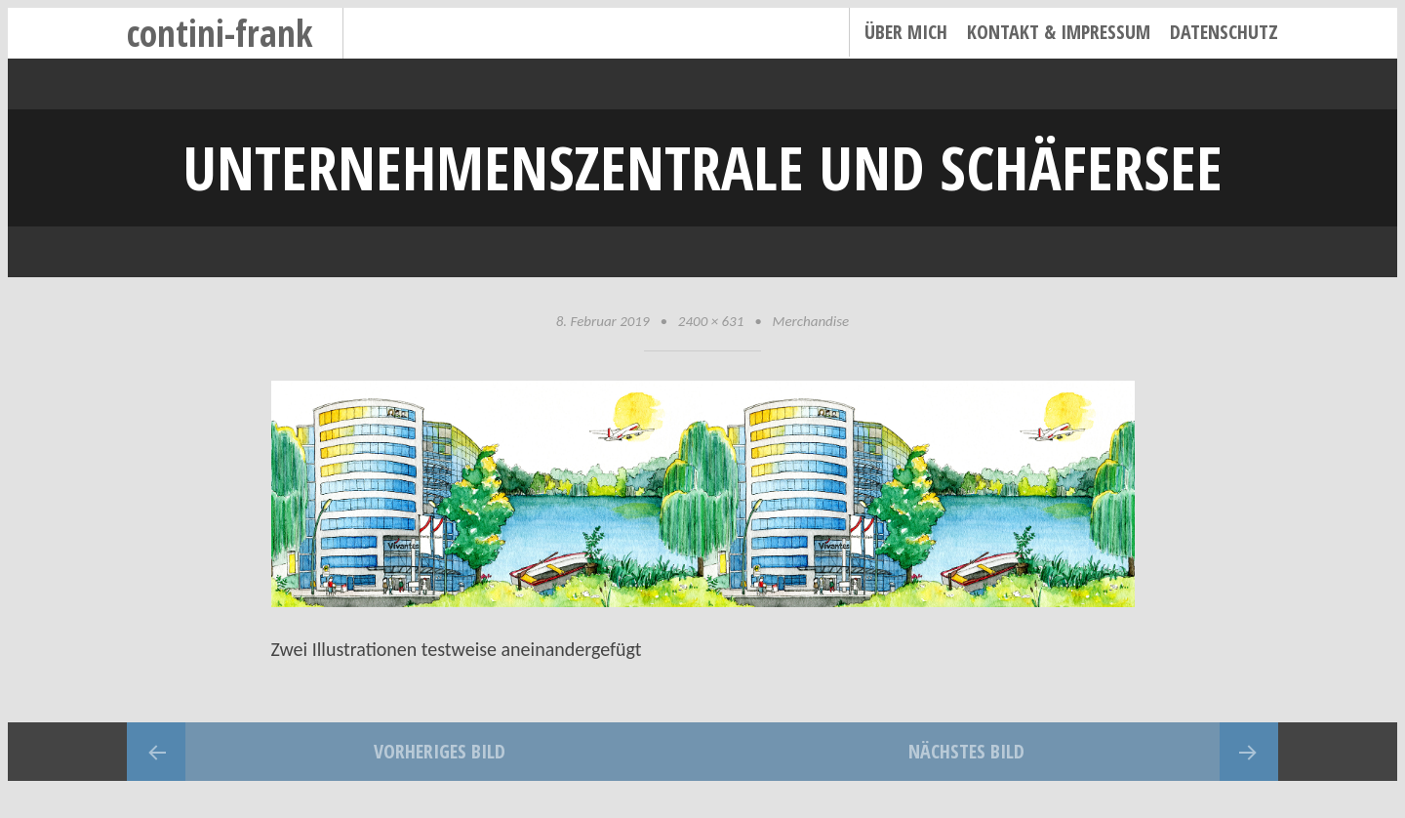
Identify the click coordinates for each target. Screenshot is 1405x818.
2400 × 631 (710, 321)
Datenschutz (1224, 32)
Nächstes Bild (966, 751)
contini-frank (220, 33)
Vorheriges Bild (439, 751)
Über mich (905, 32)
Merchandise (811, 321)
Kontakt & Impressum (1058, 32)
